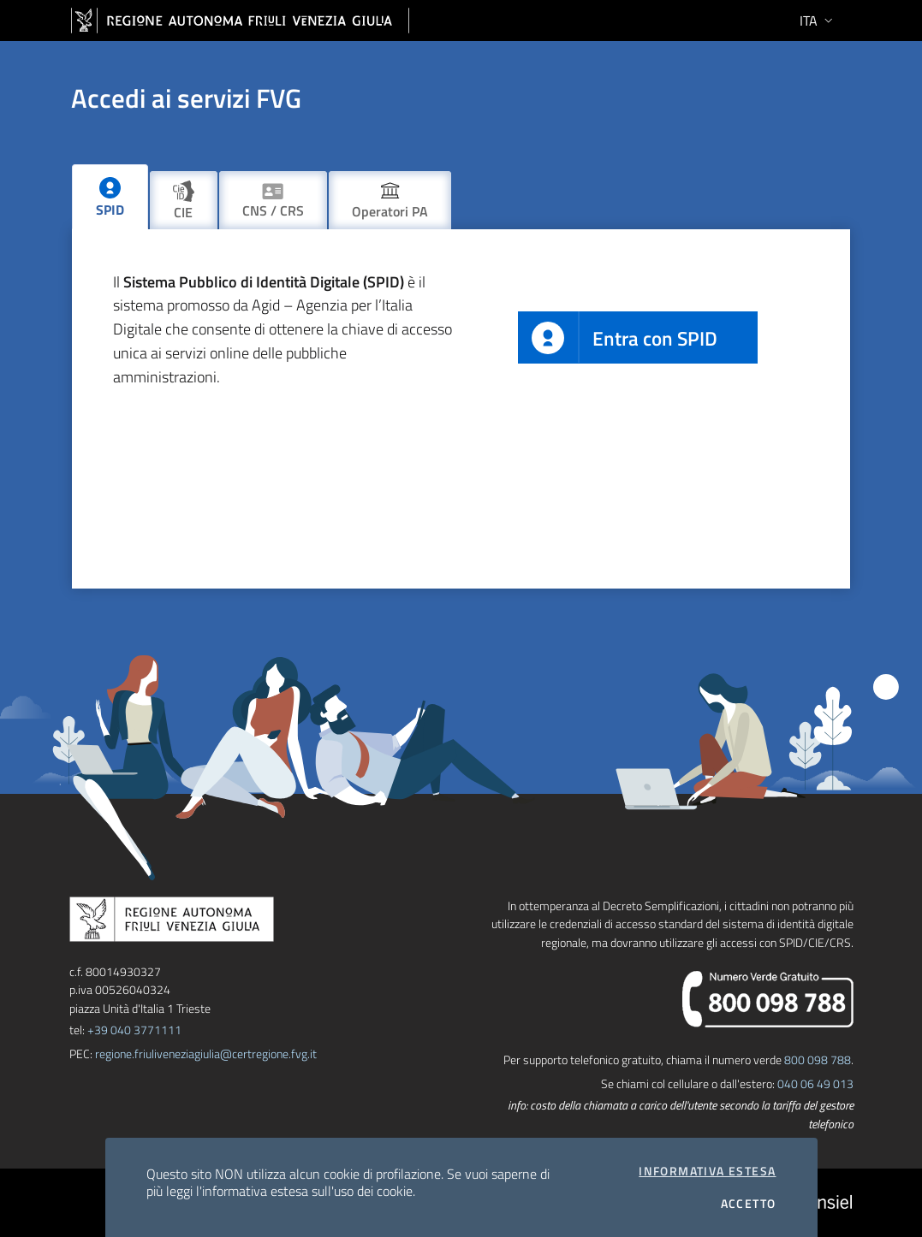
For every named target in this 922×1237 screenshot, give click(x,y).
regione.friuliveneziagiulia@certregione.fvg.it (206, 1053)
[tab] (110, 196)
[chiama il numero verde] (768, 997)
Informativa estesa (707, 1171)
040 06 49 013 (815, 1083)
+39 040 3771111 (134, 1030)
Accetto (748, 1204)
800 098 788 (817, 1059)
